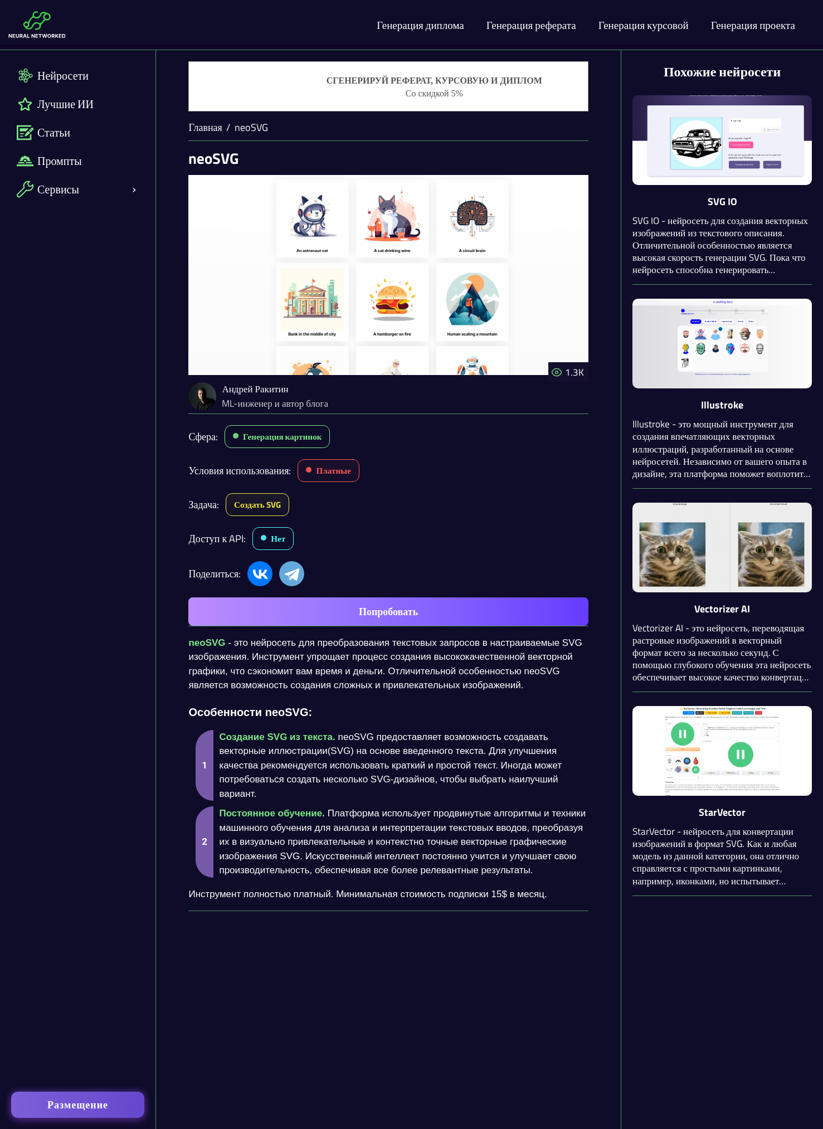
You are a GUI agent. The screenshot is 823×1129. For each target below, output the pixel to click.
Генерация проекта (753, 25)
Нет (278, 538)
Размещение (77, 1104)
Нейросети (53, 75)
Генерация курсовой (643, 25)
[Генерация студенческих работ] (388, 87)
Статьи (43, 132)
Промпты (49, 160)
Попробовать (388, 611)
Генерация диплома (420, 25)
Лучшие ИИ (55, 104)
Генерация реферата (531, 25)
